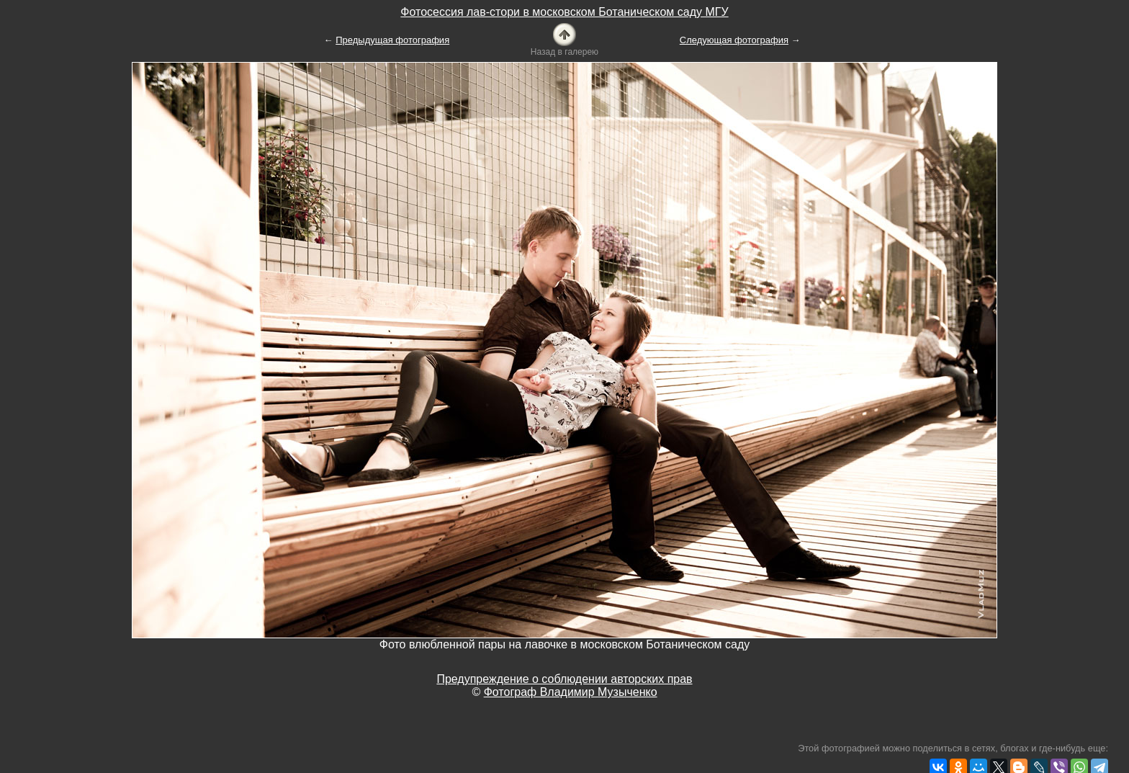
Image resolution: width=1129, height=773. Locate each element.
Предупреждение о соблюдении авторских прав (564, 679)
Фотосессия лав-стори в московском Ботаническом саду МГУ (564, 12)
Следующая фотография (734, 40)
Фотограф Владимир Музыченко (570, 692)
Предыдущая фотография (392, 40)
